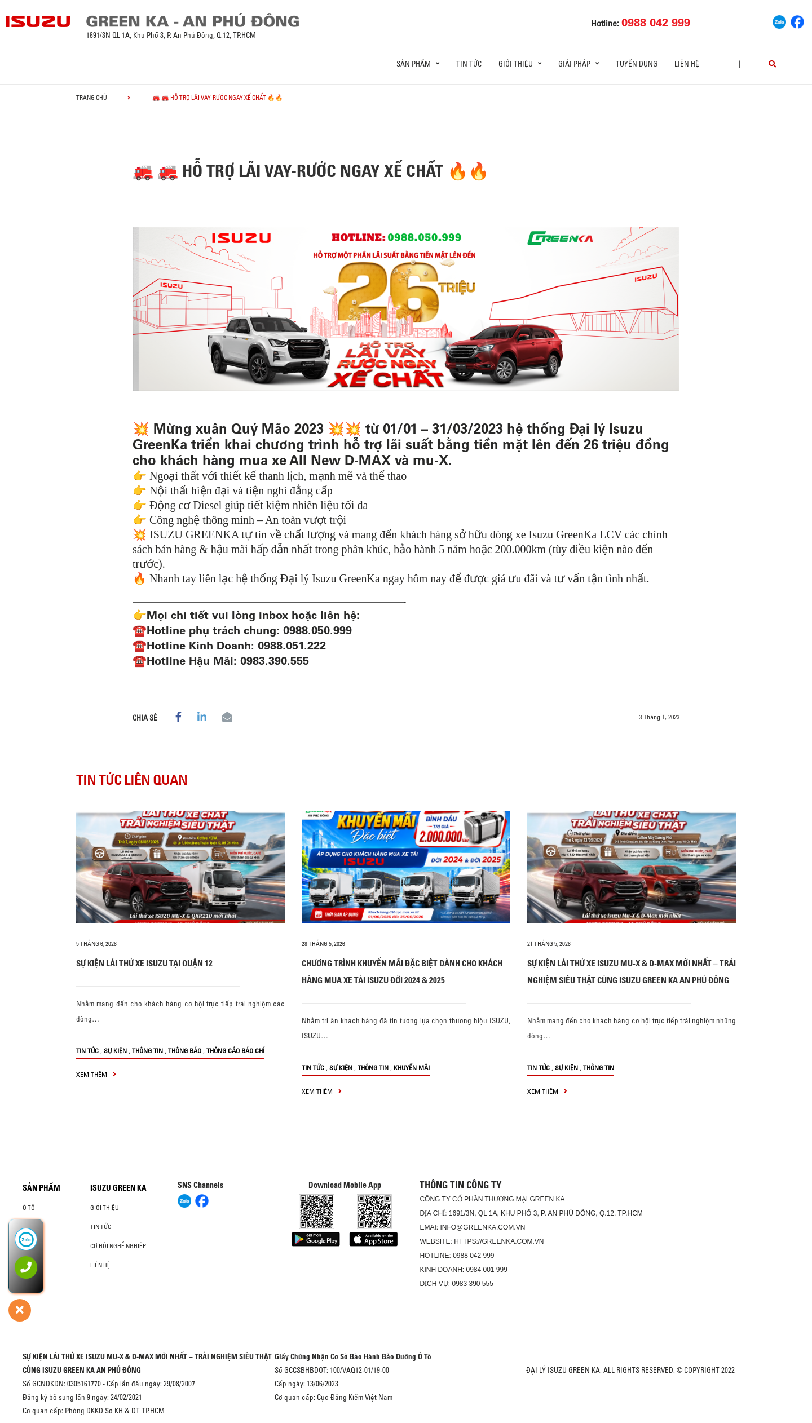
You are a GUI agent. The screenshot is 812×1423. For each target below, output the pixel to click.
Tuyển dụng (636, 63)
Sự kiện (115, 1050)
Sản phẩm (41, 1188)
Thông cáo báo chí (235, 1050)
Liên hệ (686, 63)
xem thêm (96, 1074)
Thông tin (147, 1050)
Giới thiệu (104, 1208)
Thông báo (184, 1050)
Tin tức (469, 63)
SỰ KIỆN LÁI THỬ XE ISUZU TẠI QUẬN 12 (144, 963)
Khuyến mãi (412, 1067)
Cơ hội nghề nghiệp (118, 1246)
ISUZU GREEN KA (118, 1188)
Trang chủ (91, 97)
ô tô (29, 1208)
